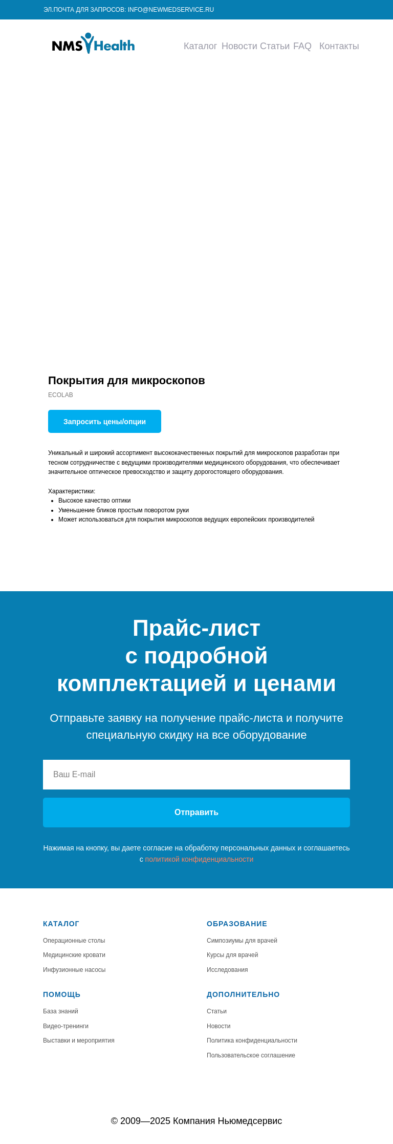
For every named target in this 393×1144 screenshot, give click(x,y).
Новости (239, 46)
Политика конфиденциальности (252, 1040)
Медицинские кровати (74, 955)
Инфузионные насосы (74, 969)
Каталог (200, 46)
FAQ (302, 46)
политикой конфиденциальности (199, 859)
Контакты (339, 46)
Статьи (275, 46)
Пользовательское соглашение (251, 1055)
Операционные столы (74, 940)
